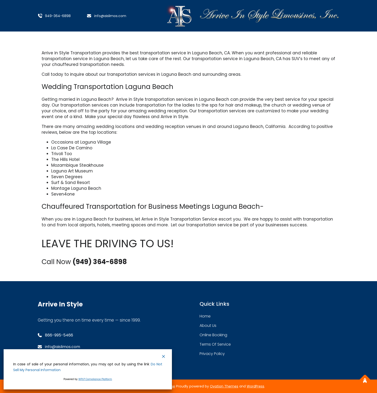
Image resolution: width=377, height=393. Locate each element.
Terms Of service (215, 344)
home (205, 316)
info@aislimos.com (110, 15)
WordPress (255, 386)
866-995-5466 (59, 335)
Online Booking (213, 335)
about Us (208, 325)
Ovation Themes (224, 386)
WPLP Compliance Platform (95, 379)
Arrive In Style (60, 304)
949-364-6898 (58, 15)
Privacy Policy (212, 353)
